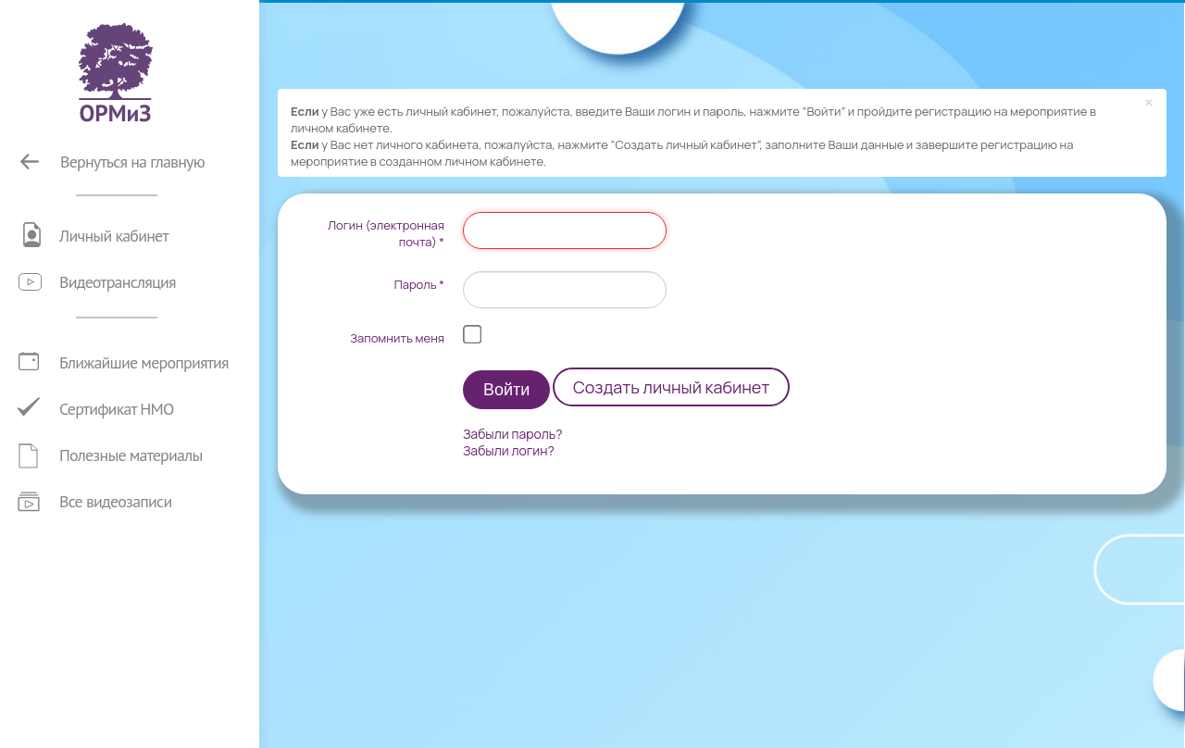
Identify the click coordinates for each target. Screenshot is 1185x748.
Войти (506, 389)
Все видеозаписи (115, 501)
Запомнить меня (397, 338)
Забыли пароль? (513, 434)
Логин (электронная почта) (386, 233)
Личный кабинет (113, 235)
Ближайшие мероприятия (144, 362)
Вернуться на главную (132, 161)
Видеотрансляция (117, 282)
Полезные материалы (131, 455)
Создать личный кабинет (671, 387)
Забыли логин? (509, 451)
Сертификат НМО (116, 408)
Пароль (419, 284)
